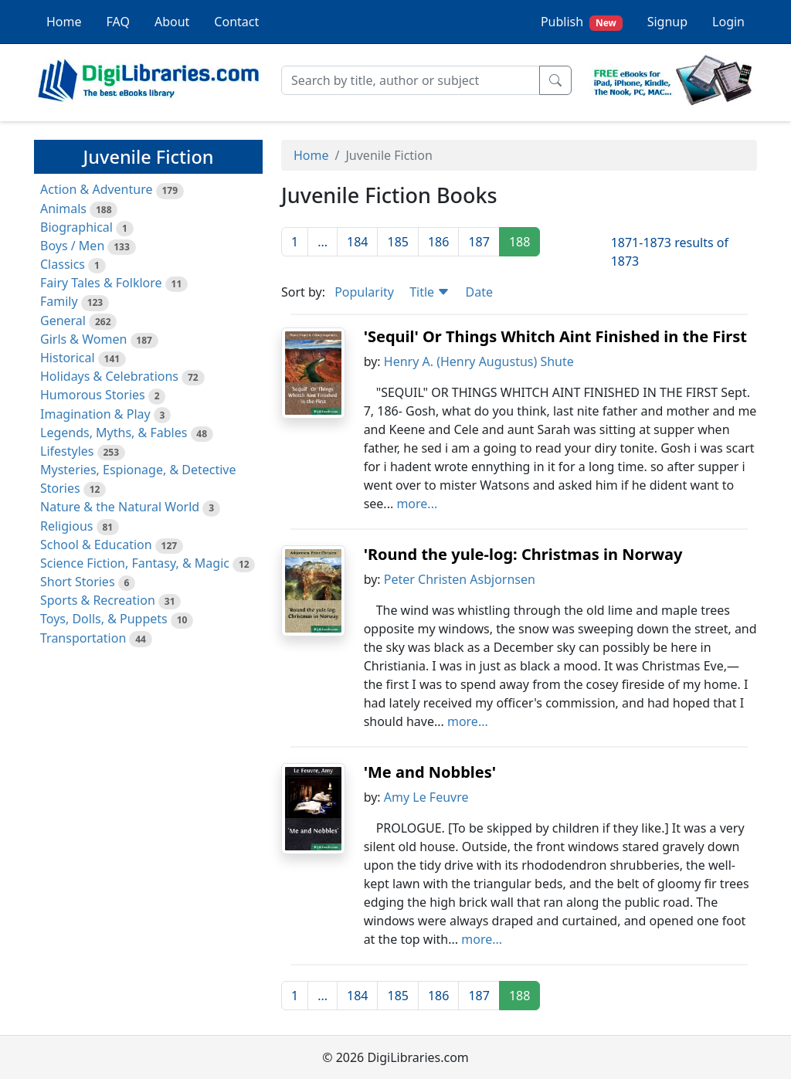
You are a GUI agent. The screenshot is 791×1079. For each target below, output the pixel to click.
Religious (66, 525)
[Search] (410, 80)
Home (64, 21)
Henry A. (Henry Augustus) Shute (479, 361)
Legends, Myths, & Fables (113, 432)
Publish (582, 22)
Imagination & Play (95, 413)
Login (728, 21)
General (63, 320)
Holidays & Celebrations (109, 376)
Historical (67, 357)
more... (416, 503)
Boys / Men (72, 245)
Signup (667, 21)
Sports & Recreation (97, 600)
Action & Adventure (96, 189)
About (171, 21)
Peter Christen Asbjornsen (459, 579)
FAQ (118, 21)
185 (397, 241)
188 (519, 241)
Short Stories (77, 581)
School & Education (96, 544)
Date (478, 291)
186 (438, 241)
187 (478, 241)
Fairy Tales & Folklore (101, 282)
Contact (236, 21)
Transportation (83, 637)
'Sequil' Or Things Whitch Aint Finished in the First (555, 336)
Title (429, 291)
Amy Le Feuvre (426, 797)
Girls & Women (83, 339)
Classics (62, 264)
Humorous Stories (92, 394)
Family (59, 301)
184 (357, 241)
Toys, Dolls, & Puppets (104, 618)
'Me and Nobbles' (430, 772)
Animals (63, 208)
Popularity (364, 291)
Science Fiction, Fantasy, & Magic (134, 563)
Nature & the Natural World (119, 506)
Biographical (76, 227)
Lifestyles (66, 451)
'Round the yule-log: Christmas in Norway (523, 554)
